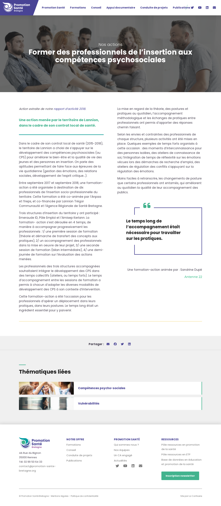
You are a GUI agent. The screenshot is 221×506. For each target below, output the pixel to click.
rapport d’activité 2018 (69, 109)
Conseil (96, 7)
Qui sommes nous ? (126, 444)
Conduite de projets (154, 7)
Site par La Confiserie (191, 496)
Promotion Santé (53, 7)
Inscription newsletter (180, 476)
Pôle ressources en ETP (175, 454)
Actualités (120, 460)
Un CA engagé (123, 455)
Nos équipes (122, 450)
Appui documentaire (120, 7)
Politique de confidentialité (84, 496)
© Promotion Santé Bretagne (34, 496)
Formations (78, 7)
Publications (181, 7)
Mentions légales (59, 496)
